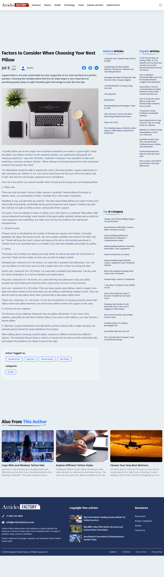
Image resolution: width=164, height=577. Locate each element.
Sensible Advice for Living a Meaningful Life (117, 343)
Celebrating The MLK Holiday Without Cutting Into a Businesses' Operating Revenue (118, 70)
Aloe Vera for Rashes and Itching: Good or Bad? (119, 334)
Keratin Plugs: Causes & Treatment (115, 294)
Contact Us (140, 551)
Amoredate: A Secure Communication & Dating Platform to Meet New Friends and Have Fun (151, 97)
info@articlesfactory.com (20, 543)
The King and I (111, 99)
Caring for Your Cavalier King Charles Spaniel (117, 59)
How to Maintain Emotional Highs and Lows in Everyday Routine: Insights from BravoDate (150, 81)
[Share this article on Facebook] (84, 68)
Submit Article (113, 5)
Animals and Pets (95, 5)
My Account (141, 536)
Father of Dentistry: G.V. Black (118, 266)
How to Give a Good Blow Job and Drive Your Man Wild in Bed (151, 180)
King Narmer (110, 105)
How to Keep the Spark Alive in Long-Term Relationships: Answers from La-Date (150, 111)
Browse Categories (144, 541)
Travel (81, 5)
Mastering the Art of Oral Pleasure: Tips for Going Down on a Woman (150, 135)
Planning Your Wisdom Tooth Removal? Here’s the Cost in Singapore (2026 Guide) (117, 325)
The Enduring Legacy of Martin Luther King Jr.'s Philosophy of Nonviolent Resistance (118, 137)
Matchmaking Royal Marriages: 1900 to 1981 (118, 112)
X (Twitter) (124, 573)
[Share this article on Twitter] (90, 68)
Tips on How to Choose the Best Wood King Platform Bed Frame (119, 121)
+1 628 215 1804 (13, 536)
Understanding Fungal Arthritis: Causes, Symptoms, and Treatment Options (118, 275)
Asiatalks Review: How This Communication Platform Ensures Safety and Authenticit (151, 158)
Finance (47, 5)
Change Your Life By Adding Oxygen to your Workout (117, 227)
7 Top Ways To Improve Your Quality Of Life (117, 303)
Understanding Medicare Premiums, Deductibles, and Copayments (117, 258)
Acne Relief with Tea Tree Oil (117, 351)
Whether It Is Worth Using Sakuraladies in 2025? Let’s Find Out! (150, 146)
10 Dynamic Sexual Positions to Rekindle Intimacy (149, 123)
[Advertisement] (82, 28)
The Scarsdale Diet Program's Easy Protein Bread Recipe (118, 358)
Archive (138, 546)
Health (58, 5)
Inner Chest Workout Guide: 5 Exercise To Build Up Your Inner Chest (118, 313)
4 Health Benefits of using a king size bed (119, 91)
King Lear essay (111, 128)
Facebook (111, 573)
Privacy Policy (156, 573)
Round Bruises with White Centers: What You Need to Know (119, 236)
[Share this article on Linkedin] (97, 68)
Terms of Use (139, 573)
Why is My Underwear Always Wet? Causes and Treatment (117, 285)
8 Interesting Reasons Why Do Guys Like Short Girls (151, 170)
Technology (69, 5)
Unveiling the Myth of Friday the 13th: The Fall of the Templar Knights (119, 81)
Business (36, 5)
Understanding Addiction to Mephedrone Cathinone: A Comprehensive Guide (117, 246)
